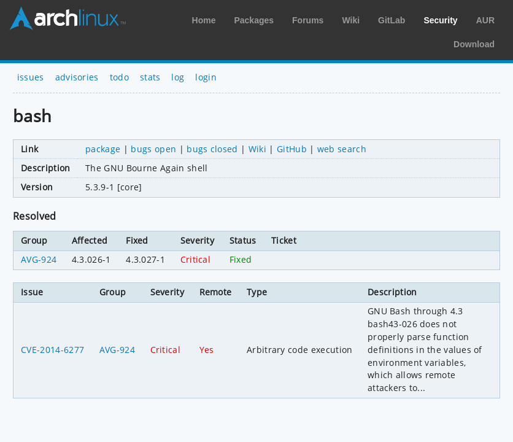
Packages (254, 20)
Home (204, 20)
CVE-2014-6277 (52, 349)
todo (119, 77)
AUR (485, 20)
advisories (77, 77)
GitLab (391, 20)
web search (341, 149)
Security (440, 20)
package (102, 149)
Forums (307, 20)
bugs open (153, 149)
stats (150, 77)
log (177, 77)
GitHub (292, 149)
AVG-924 (38, 259)
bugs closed (212, 149)
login (206, 77)
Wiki (351, 20)
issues (30, 77)
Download (474, 44)
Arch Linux (67, 18)
